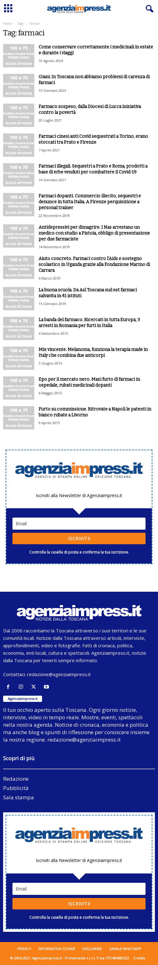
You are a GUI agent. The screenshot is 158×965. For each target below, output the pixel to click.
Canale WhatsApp (125, 948)
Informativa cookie (56, 948)
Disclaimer (92, 948)
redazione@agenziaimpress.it (59, 674)
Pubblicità (16, 788)
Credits (139, 958)
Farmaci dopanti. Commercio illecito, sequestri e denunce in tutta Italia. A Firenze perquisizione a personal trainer (90, 201)
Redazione (16, 778)
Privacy (24, 948)
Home (7, 23)
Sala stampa (18, 797)
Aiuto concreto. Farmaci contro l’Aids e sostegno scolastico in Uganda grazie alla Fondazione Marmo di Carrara (94, 264)
